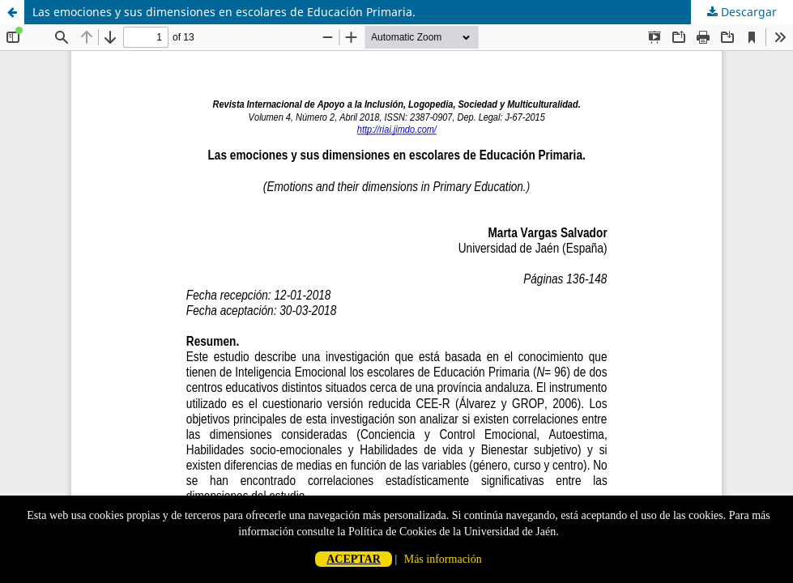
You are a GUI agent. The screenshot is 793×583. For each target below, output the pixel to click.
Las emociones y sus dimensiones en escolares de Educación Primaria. (224, 11)
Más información (443, 559)
